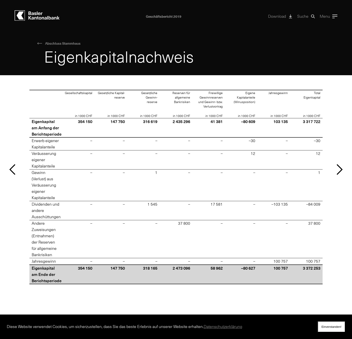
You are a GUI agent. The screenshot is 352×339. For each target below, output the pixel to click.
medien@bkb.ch (29, 299)
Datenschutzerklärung (223, 326)
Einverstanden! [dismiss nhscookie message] (331, 326)
